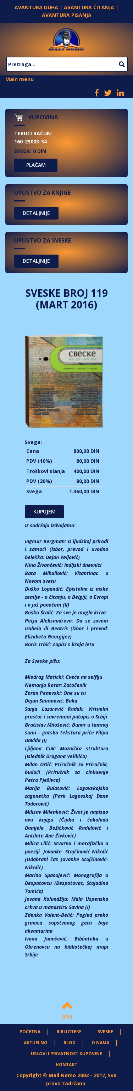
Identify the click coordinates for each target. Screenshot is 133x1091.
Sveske (105, 1032)
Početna (30, 1032)
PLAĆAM (36, 164)
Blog (69, 1043)
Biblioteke (69, 1032)
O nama (100, 1043)
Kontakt (66, 1065)
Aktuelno (36, 1043)
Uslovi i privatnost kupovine (66, 1054)
